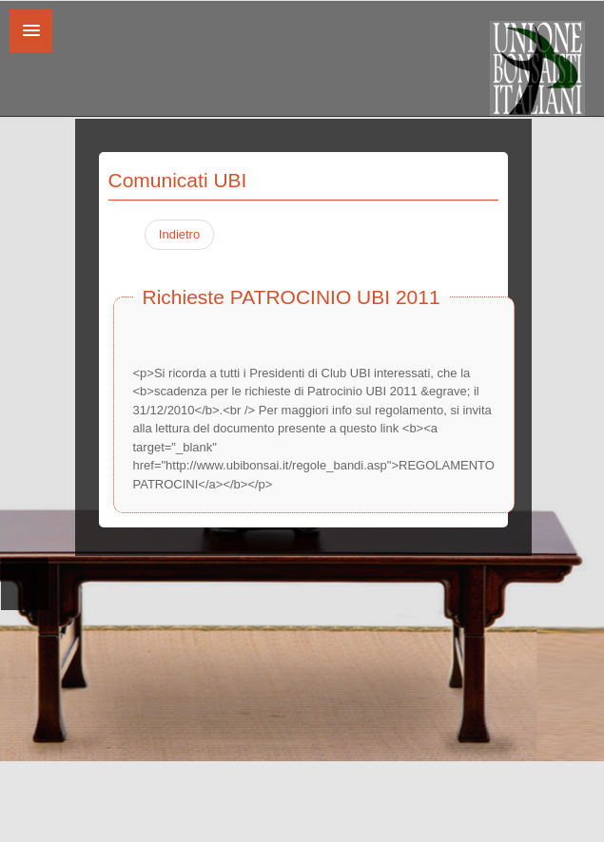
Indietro (179, 234)
